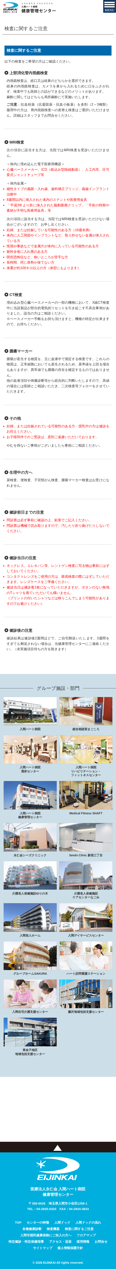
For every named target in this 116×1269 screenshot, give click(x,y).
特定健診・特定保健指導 (26, 1241)
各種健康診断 (32, 1229)
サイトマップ (42, 1248)
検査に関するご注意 (79, 1229)
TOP (18, 1222)
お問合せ (101, 1241)
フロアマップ (86, 1235)
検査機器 (53, 1229)
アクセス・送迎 (60, 1241)
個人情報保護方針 (70, 1248)
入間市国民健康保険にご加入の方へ (45, 1235)
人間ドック (62, 1222)
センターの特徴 (38, 1222)
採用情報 (83, 1241)
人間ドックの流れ (88, 1222)
